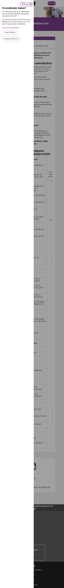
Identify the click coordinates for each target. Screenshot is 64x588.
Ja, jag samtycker (9, 32)
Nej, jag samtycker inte (11, 39)
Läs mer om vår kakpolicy (10, 27)
